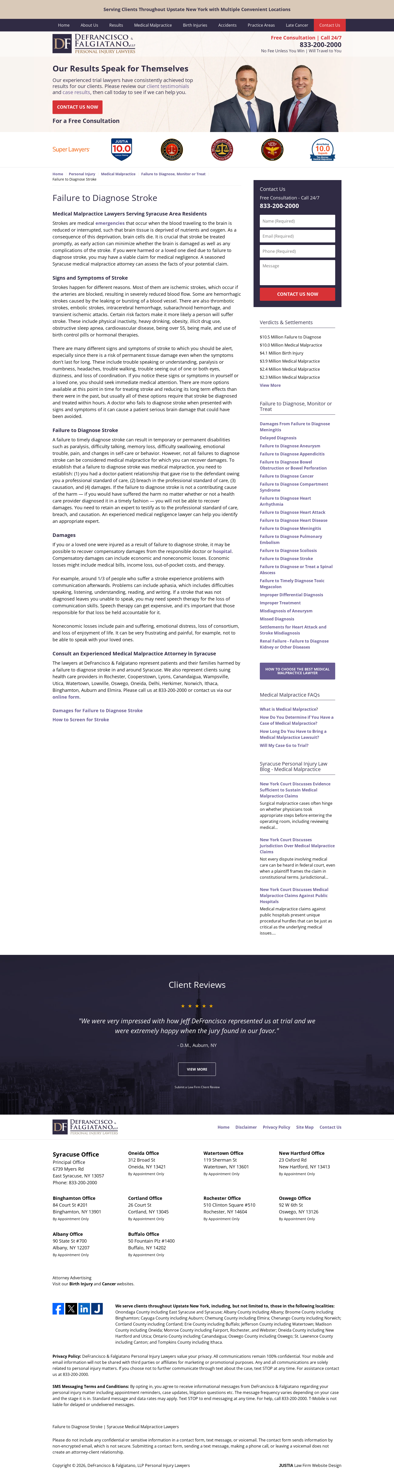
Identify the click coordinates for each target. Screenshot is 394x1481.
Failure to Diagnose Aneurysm (290, 446)
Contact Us (329, 25)
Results (116, 25)
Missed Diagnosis (277, 619)
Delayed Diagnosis (278, 438)
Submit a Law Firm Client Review (197, 1087)
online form (66, 697)
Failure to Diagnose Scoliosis (288, 550)
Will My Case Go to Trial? (284, 745)
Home (64, 25)
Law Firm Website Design (310, 1465)
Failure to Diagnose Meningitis (290, 528)
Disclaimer (246, 1127)
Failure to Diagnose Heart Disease (293, 520)
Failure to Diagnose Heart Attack (292, 512)
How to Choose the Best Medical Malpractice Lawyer (297, 671)
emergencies (110, 223)
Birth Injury (81, 1284)
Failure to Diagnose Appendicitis (292, 454)
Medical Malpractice (153, 25)
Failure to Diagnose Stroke (286, 558)
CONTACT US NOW (77, 107)
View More (270, 385)
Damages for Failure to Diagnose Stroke (98, 710)
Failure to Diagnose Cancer (287, 476)
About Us (89, 25)
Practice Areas (261, 25)
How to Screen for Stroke (81, 719)
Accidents (227, 25)
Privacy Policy (276, 1127)
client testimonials (168, 86)
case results (76, 92)
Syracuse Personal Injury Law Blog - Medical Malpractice (293, 766)
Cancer (109, 1284)
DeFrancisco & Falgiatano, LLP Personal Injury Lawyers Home (94, 44)
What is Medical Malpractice (288, 709)
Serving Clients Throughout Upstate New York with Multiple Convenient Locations (197, 9)
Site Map (305, 1127)
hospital (222, 551)
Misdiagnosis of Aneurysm (286, 611)
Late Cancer (297, 25)
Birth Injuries (195, 25)
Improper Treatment (280, 603)
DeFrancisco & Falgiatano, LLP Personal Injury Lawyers (138, 1465)
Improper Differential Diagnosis (291, 595)
